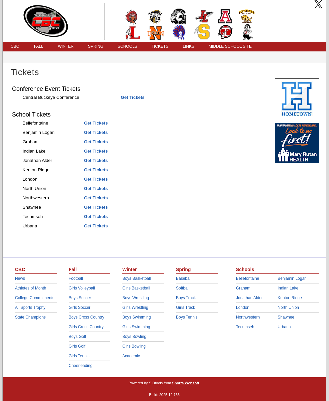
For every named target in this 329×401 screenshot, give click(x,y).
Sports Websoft (185, 383)
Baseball (183, 278)
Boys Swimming (136, 317)
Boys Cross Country (86, 317)
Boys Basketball (136, 278)
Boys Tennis (186, 317)
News (20, 278)
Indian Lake (288, 288)
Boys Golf (77, 336)
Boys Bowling (134, 336)
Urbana (284, 327)
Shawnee (286, 317)
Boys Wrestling (135, 297)
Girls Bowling (134, 346)
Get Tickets (132, 97)
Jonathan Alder (249, 297)
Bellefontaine (247, 278)
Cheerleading (80, 365)
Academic (131, 356)
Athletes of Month (30, 288)
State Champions (30, 317)
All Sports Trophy (30, 307)
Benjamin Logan (292, 278)
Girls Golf (77, 346)
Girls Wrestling (135, 307)
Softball (182, 288)
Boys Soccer (80, 297)
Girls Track (185, 307)
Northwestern (248, 317)
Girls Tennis (79, 356)
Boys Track (186, 297)
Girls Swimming (136, 327)
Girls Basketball (136, 288)
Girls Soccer (79, 307)
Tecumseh (245, 327)
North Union (288, 307)
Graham (243, 288)
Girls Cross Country (86, 327)
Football (76, 278)
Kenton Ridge (290, 297)
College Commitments (34, 297)
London (242, 307)
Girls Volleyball (82, 288)
